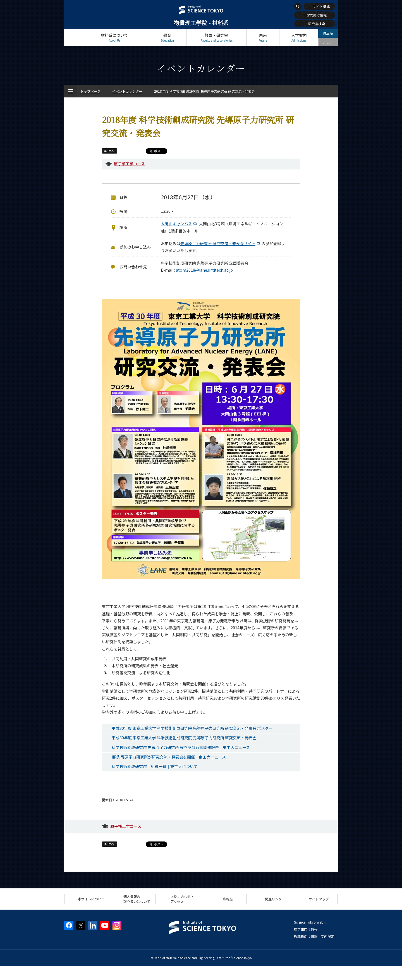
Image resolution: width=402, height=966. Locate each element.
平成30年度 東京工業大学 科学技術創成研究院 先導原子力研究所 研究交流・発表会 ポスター (192, 728)
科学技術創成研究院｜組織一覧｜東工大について (155, 766)
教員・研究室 (216, 37)
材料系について (114, 37)
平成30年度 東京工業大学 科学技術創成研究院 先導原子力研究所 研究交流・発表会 (184, 737)
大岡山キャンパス (179, 223)
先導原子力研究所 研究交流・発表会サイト (221, 243)
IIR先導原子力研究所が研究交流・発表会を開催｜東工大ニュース (169, 757)
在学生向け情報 (305, 929)
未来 (263, 37)
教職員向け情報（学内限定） (316, 936)
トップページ (72, 37)
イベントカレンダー (127, 91)
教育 (167, 37)
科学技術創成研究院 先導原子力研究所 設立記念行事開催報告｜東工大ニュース (181, 747)
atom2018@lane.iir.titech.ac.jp (204, 270)
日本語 (328, 33)
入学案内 (298, 37)
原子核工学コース (129, 163)
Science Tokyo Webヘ (310, 922)
